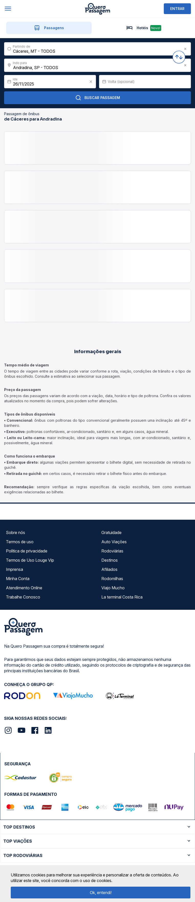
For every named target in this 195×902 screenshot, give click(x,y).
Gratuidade (111, 532)
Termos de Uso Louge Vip (30, 560)
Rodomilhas (112, 578)
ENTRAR (177, 8)
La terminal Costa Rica (122, 597)
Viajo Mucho (113, 587)
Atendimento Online (24, 587)
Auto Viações (114, 541)
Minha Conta (17, 578)
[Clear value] (91, 81)
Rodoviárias (112, 550)
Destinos (109, 560)
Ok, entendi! (101, 892)
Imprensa (14, 569)
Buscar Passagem (97, 98)
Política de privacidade (26, 550)
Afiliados (109, 569)
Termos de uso (20, 541)
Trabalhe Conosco (23, 597)
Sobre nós (15, 532)
